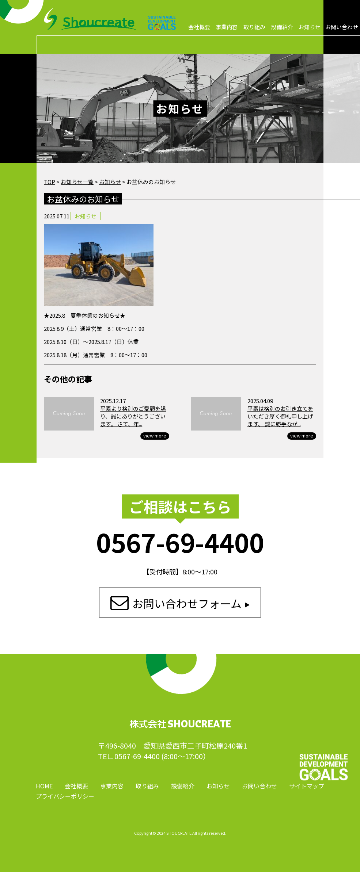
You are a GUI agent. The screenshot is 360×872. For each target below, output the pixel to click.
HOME (44, 785)
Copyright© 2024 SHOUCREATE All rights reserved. (180, 833)
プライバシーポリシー (65, 796)
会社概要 (199, 27)
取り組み (254, 27)
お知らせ (310, 27)
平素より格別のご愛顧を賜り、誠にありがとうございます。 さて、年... (133, 416)
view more (154, 435)
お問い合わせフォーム (187, 603)
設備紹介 (282, 27)
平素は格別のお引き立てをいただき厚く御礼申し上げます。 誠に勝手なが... (280, 416)
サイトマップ (306, 785)
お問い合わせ (341, 27)
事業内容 (227, 27)
